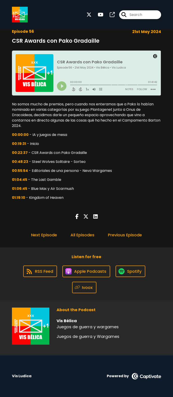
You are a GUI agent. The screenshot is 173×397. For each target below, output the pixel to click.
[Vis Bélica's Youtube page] (97, 14)
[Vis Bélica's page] (109, 14)
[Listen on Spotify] (130, 271)
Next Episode (44, 235)
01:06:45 (19, 188)
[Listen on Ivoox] (84, 287)
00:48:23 (20, 161)
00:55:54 (20, 170)
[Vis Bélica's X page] (88, 14)
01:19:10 (18, 197)
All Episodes (82, 235)
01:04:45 (19, 179)
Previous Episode (125, 235)
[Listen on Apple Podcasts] (86, 271)
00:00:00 (20, 134)
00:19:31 (19, 143)
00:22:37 (20, 152)
